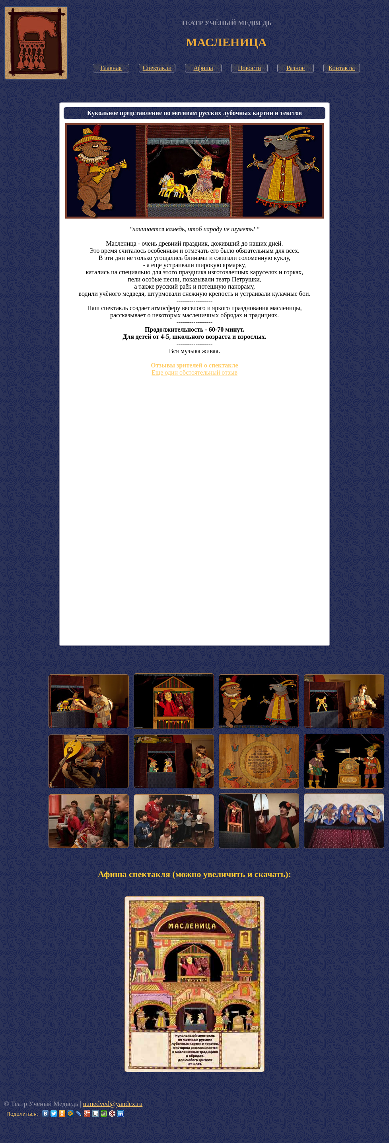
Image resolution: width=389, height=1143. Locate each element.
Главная (111, 67)
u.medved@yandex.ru (113, 1104)
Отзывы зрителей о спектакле (194, 365)
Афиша (203, 67)
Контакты (342, 67)
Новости (249, 67)
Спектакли (157, 67)
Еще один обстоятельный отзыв (194, 372)
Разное (295, 67)
